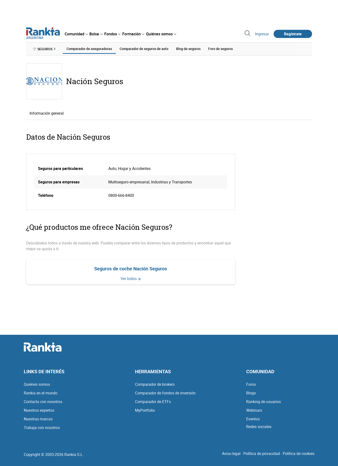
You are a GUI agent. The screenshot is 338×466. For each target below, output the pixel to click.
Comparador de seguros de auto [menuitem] (144, 48)
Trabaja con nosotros (42, 427)
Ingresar (262, 34)
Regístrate (293, 34)
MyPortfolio (145, 410)
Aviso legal (231, 453)
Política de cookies (298, 453)
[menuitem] (76, 33)
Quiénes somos (37, 384)
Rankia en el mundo (40, 393)
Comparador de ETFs (153, 401)
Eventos (253, 419)
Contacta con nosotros (43, 401)
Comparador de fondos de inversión (165, 393)
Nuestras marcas (38, 419)
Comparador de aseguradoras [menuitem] (89, 48)
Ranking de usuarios (263, 401)
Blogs (251, 393)
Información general (47, 113)
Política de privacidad (261, 453)
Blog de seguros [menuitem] (188, 48)
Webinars (254, 410)
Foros (251, 384)
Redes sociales (258, 426)
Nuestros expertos (39, 410)
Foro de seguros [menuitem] (220, 48)
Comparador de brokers (155, 384)
